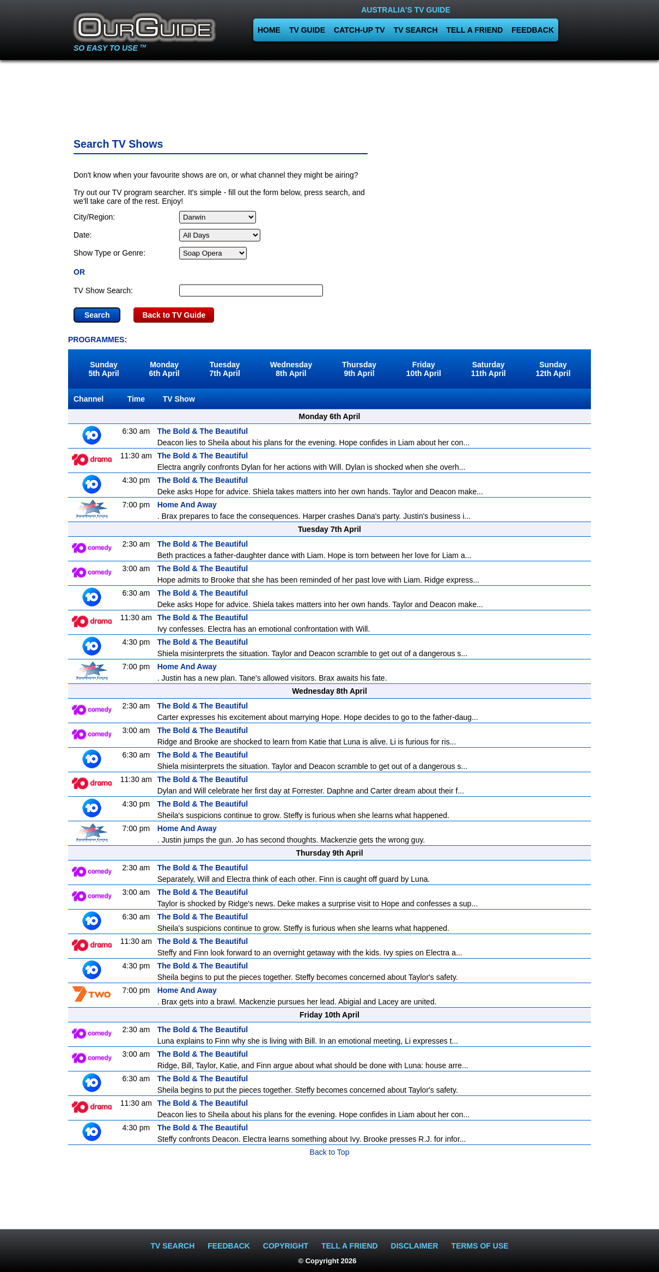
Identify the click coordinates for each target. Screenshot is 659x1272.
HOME (269, 30)
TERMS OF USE (480, 1245)
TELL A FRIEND (475, 30)
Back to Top (330, 1152)
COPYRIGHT (285, 1245)
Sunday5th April (103, 369)
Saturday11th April (488, 369)
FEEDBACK (532, 30)
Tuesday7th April (225, 369)
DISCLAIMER (414, 1245)
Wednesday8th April (291, 369)
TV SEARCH (416, 30)
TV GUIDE (307, 30)
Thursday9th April (359, 369)
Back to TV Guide (173, 315)
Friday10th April (423, 369)
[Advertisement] (329, 95)
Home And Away (187, 504)
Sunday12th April (553, 369)
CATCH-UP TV (359, 30)
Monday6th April (164, 369)
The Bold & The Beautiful (202, 431)
